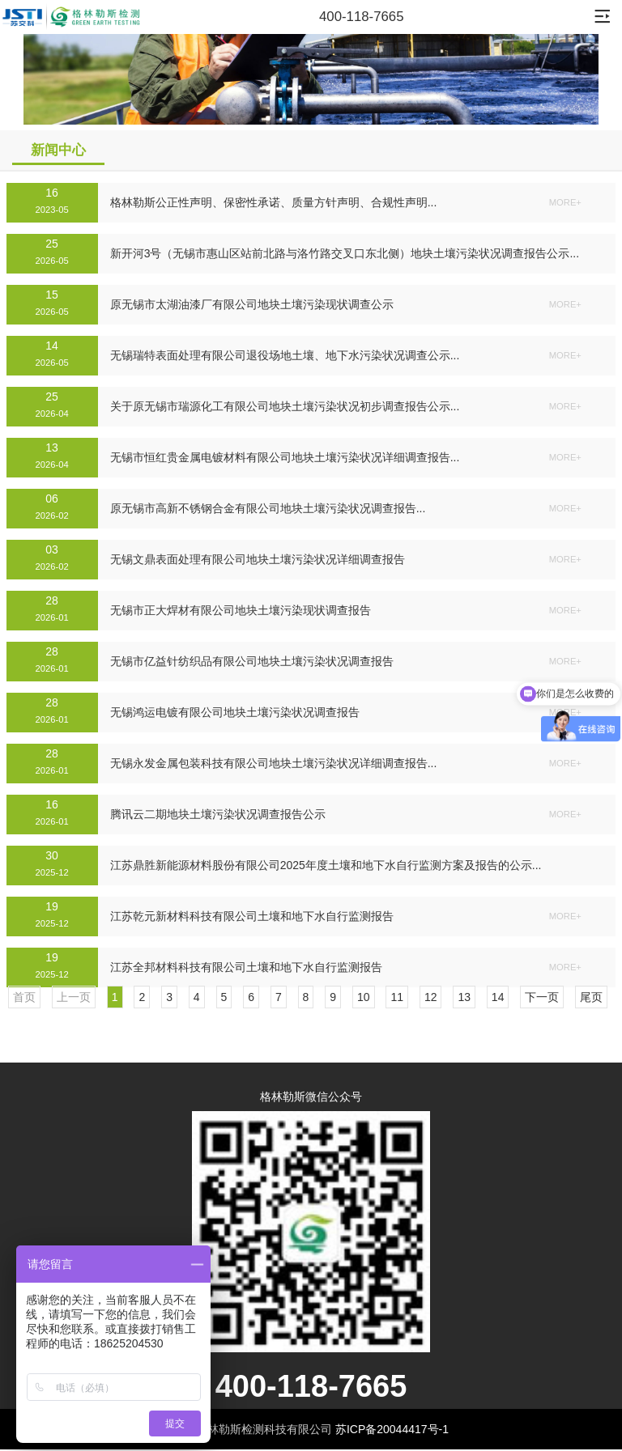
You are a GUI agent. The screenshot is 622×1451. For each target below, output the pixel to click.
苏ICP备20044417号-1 (392, 1429)
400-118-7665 (361, 16)
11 (396, 997)
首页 (24, 997)
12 (430, 997)
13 (464, 997)
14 (498, 997)
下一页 (542, 997)
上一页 (74, 997)
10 (363, 997)
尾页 (591, 997)
